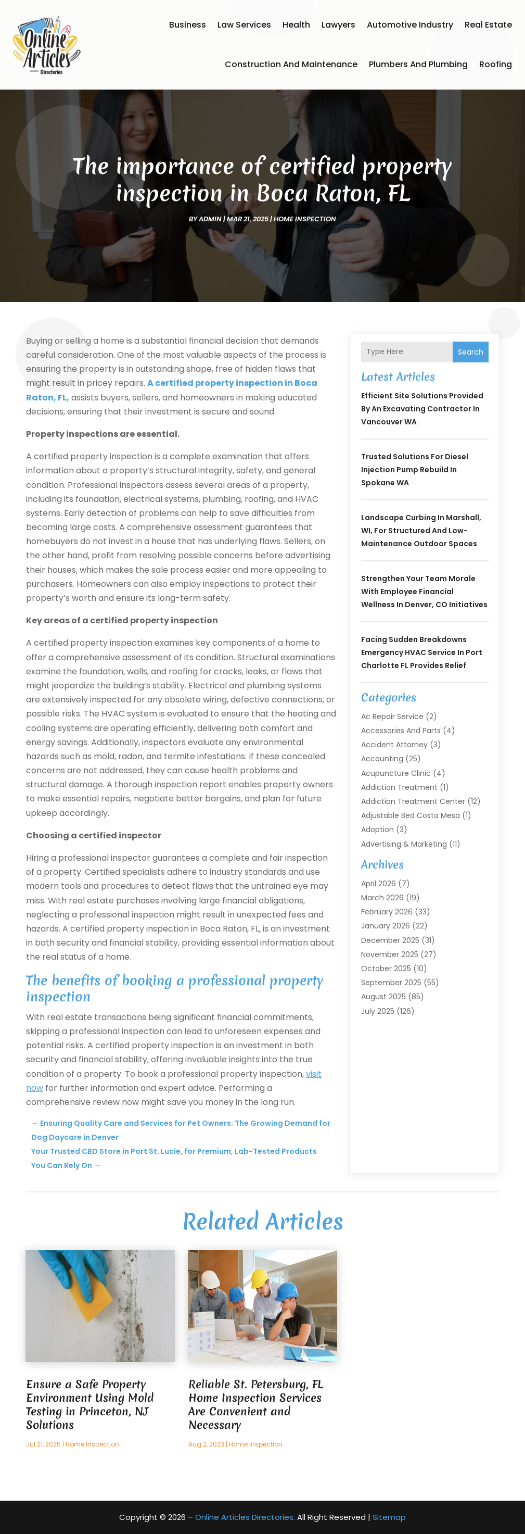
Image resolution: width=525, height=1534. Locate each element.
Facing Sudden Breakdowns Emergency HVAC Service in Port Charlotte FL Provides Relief (421, 652)
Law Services (244, 25)
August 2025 (383, 996)
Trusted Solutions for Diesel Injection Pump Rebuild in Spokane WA (414, 469)
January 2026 (385, 926)
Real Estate (488, 25)
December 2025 (390, 940)
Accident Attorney (394, 744)
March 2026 (382, 897)
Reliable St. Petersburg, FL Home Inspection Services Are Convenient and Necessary (255, 1404)
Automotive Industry (410, 25)
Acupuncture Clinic (396, 773)
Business (187, 25)
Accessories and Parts (401, 730)
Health (296, 25)
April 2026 (378, 883)
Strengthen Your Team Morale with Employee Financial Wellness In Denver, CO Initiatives (424, 591)
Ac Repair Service (392, 716)
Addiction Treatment (399, 787)
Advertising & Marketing (404, 844)
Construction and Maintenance (291, 64)
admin (210, 219)
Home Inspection (305, 219)
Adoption (377, 829)
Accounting (382, 758)
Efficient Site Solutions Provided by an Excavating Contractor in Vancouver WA (422, 409)
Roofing (495, 64)
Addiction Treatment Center (413, 801)
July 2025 (377, 1011)
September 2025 (391, 982)
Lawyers (338, 25)
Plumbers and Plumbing (418, 64)
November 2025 (389, 954)
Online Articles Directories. (245, 1517)
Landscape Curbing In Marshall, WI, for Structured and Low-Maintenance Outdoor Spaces (421, 530)
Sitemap (389, 1517)
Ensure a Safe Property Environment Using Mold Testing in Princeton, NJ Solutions (89, 1404)
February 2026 (387, 912)
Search (470, 352)
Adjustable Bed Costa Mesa (410, 815)
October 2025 (386, 968)
